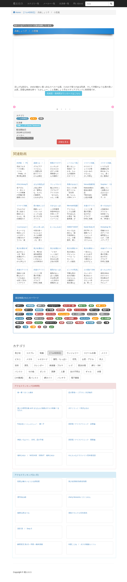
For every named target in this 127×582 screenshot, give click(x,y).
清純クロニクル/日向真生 (77, 513)
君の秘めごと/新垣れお (42, 206)
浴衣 (17, 365)
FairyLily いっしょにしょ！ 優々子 (30, 424)
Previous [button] (14, 107)
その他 (31, 371)
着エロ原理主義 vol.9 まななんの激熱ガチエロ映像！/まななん (38, 409)
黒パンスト (34, 378)
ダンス (43, 371)
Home (17, 12)
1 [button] (57, 109)
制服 (42, 353)
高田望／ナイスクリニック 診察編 (81, 424)
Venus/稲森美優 (90, 184)
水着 (99, 371)
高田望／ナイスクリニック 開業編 (81, 440)
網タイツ (48, 378)
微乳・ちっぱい (60, 359)
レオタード (43, 359)
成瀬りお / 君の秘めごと (44, 163)
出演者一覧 (64, 3)
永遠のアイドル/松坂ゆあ (110, 248)
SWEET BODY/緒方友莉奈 (77, 227)
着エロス (18, 3)
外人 (101, 359)
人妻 (63, 371)
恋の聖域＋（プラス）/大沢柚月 (80, 392)
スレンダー (39, 365)
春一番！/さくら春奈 (25, 392)
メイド (104, 353)
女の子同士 (75, 371)
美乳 (26, 365)
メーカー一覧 (49, 3)
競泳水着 (82, 365)
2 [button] (61, 109)
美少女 (18, 353)
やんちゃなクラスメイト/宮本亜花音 (82, 455)
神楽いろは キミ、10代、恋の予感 (30, 440)
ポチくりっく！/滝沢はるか (78, 408)
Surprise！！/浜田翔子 (109, 184)
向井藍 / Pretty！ (24, 163)
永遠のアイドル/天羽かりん (44, 270)
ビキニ (18, 359)
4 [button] (69, 109)
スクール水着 (90, 353)
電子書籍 (75, 378)
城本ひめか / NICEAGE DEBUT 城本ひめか (36, 455)
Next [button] (112, 107)
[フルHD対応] (29, 12)
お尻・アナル (88, 359)
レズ (71, 365)
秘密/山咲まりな (23, 513)
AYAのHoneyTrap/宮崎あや (27, 184)
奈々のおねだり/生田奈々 (110, 206)
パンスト (19, 371)
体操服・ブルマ (56, 365)
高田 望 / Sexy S (24, 529)
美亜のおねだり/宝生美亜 (76, 184)
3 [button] (65, 109)
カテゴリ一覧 (33, 3)
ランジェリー (72, 353)
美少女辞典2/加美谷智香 (77, 481)
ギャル (89, 371)
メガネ (29, 359)
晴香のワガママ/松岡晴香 (59, 163)
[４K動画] (19, 378)
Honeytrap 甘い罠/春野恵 (110, 227)
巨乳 (75, 359)
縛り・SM (96, 365)
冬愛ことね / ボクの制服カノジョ (82, 544)
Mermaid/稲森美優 (74, 206)
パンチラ (61, 378)
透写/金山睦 (21, 497)
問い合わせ (78, 3)
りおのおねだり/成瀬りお (26, 227)
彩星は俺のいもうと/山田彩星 (28, 481)
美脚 (53, 371)
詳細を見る (63, 142)
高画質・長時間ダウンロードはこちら (63, 93)
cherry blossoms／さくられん (79, 497)
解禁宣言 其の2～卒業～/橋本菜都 (30, 544)
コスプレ (30, 353)
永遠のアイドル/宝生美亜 (26, 270)
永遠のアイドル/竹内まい (93, 206)
